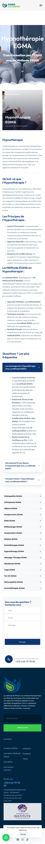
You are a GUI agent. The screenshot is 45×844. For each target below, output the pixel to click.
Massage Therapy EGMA (22, 557)
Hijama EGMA (22, 508)
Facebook (27, 755)
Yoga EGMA (22, 570)
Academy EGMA (11, 749)
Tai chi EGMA (22, 576)
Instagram (27, 750)
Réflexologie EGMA (22, 527)
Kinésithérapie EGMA (22, 545)
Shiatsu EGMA (22, 539)
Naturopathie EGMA (22, 582)
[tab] (22, 367)
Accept (23, 834)
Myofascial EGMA (22, 563)
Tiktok (25, 760)
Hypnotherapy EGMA (22, 551)
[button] (22, 367)
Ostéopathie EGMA (22, 496)
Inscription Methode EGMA (12, 756)
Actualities (8, 763)
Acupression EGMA (22, 533)
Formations (8, 768)
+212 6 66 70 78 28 (12, 785)
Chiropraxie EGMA (22, 502)
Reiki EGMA (22, 521)
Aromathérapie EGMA (22, 588)
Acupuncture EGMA (22, 514)
